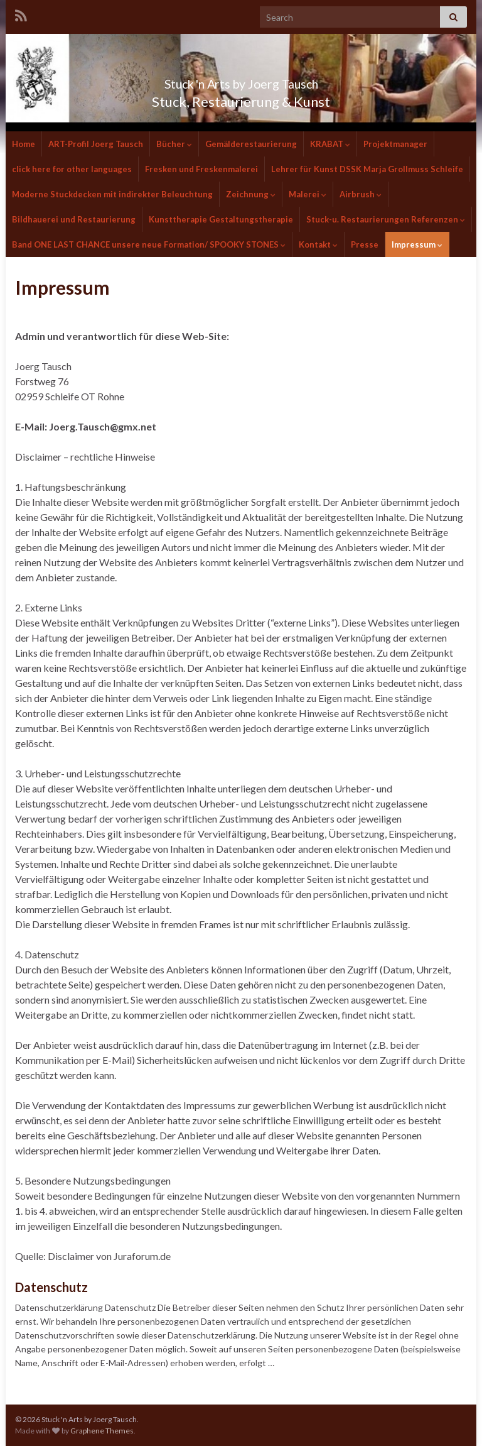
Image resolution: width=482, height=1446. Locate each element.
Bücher (174, 144)
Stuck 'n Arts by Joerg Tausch (241, 80)
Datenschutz (51, 1287)
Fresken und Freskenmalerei (201, 169)
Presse (364, 244)
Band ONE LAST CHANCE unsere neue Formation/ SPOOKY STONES (149, 244)
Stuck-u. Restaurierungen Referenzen (385, 219)
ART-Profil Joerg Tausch (95, 144)
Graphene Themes (102, 1430)
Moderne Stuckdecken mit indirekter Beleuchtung (112, 194)
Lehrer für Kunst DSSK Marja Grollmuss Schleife (367, 169)
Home (23, 144)
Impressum (417, 244)
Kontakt (318, 244)
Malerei (307, 194)
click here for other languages (72, 169)
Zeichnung (251, 194)
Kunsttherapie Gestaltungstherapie (221, 219)
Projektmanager (395, 144)
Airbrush (361, 194)
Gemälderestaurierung (251, 144)
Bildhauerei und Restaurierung (74, 219)
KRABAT (330, 144)
